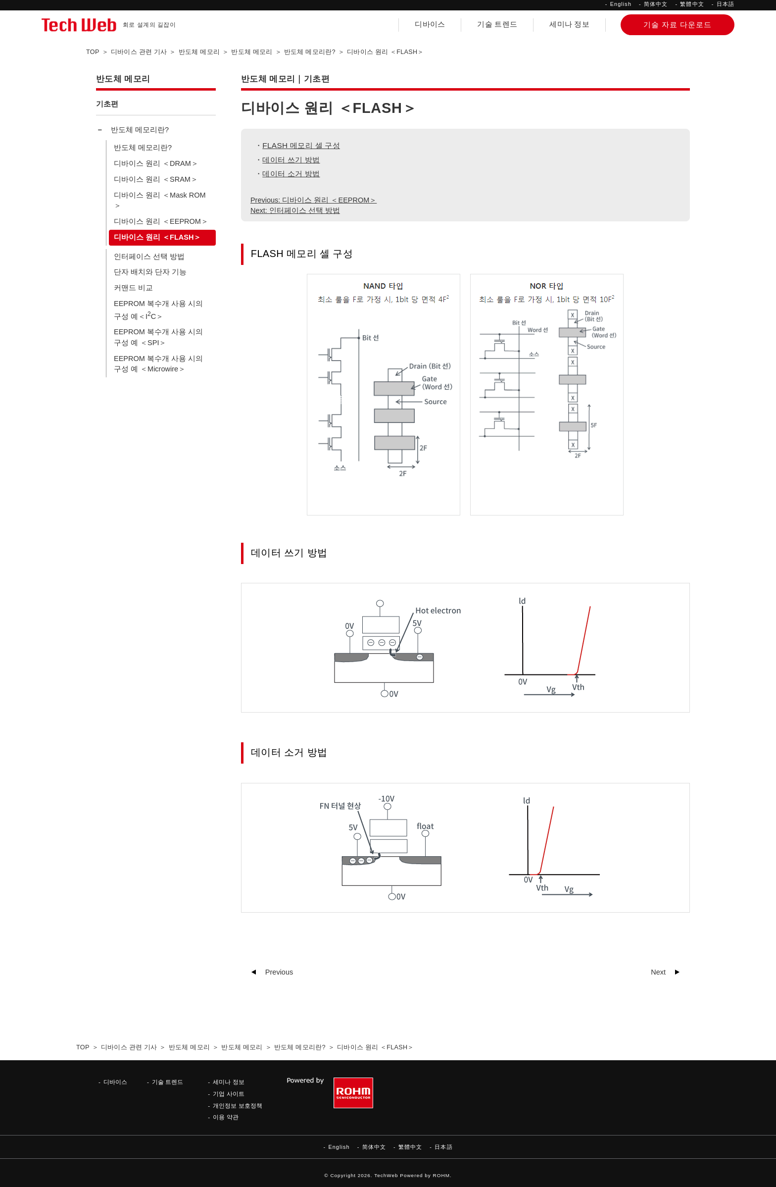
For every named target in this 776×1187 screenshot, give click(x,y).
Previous (279, 972)
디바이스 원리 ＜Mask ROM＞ (160, 200)
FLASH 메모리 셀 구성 (301, 145)
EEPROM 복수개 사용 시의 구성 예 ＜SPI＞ (158, 337)
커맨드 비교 (133, 288)
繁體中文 (692, 4)
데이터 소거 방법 (291, 173)
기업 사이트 (228, 1093)
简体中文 (656, 4)
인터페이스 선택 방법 (149, 256)
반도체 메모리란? (140, 130)
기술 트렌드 (497, 24)
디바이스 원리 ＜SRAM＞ (156, 179)
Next (658, 972)
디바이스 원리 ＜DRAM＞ (156, 163)
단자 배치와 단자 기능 (150, 272)
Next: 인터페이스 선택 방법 (295, 210)
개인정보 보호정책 (237, 1105)
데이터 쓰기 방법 (291, 159)
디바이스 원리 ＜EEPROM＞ (161, 221)
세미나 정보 (569, 24)
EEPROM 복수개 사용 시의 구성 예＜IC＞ (158, 310)
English (620, 4)
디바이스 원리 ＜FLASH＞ (157, 237)
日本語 (725, 4)
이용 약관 (225, 1117)
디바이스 (430, 24)
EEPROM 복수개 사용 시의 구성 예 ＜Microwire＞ (158, 364)
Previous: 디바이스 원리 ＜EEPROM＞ (313, 200)
